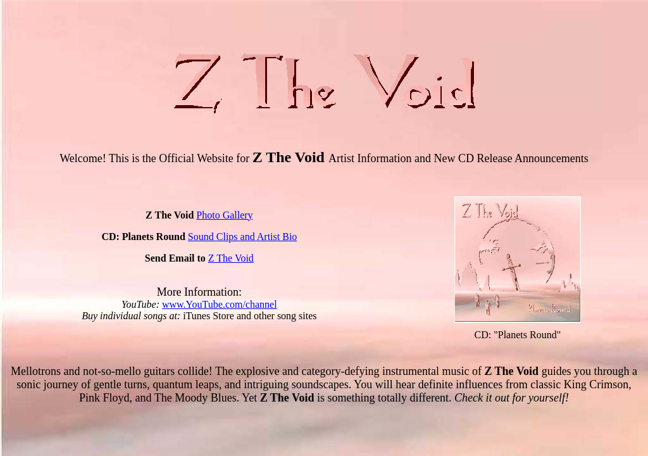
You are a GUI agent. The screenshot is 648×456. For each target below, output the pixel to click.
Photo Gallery (224, 215)
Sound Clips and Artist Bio (242, 236)
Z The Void (231, 258)
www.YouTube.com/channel (219, 304)
